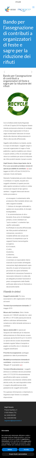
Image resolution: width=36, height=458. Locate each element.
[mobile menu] (33, 7)
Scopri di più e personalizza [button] (18, 454)
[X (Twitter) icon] (18, 2)
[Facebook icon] (16, 2)
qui (27, 169)
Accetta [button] (26, 449)
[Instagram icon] (20, 2)
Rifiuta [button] (10, 449)
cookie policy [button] (27, 441)
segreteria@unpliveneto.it (13, 421)
